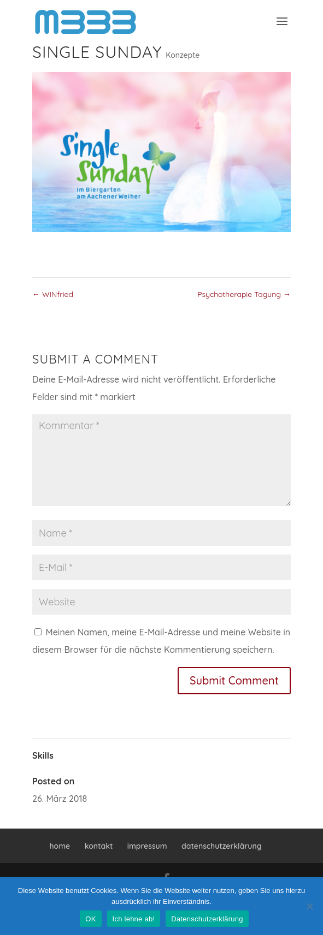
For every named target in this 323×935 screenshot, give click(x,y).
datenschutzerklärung (221, 846)
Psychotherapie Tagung (244, 294)
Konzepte (182, 55)
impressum (147, 846)
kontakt (99, 846)
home (59, 846)
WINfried (52, 294)
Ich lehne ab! (134, 919)
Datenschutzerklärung (207, 919)
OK (90, 919)
